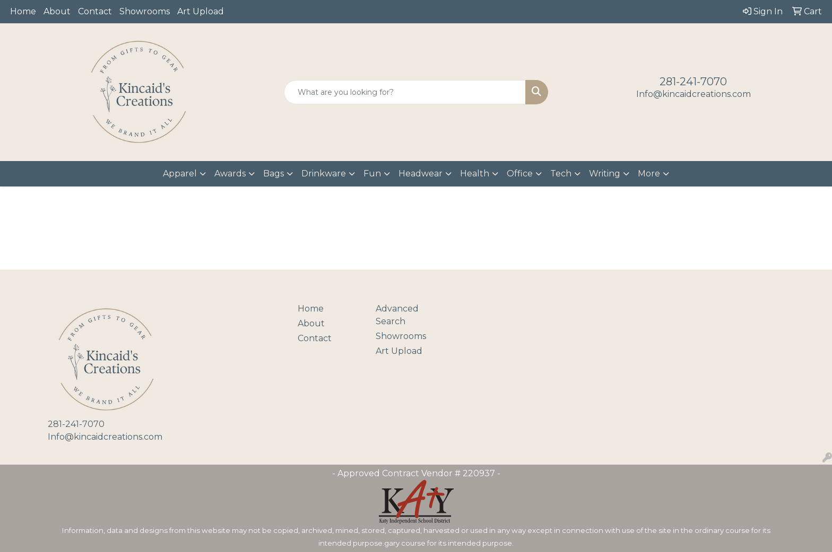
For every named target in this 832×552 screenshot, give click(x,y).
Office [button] (520, 173)
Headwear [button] (420, 173)
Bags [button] (273, 173)
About (57, 11)
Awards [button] (230, 173)
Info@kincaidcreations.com (693, 94)
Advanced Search (397, 315)
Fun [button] (372, 173)
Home (23, 11)
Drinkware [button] (323, 173)
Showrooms (144, 11)
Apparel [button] (180, 173)
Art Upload (200, 11)
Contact (95, 11)
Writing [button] (604, 173)
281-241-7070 (693, 81)
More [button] (649, 173)
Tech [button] (560, 173)
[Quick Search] (405, 92)
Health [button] (474, 173)
